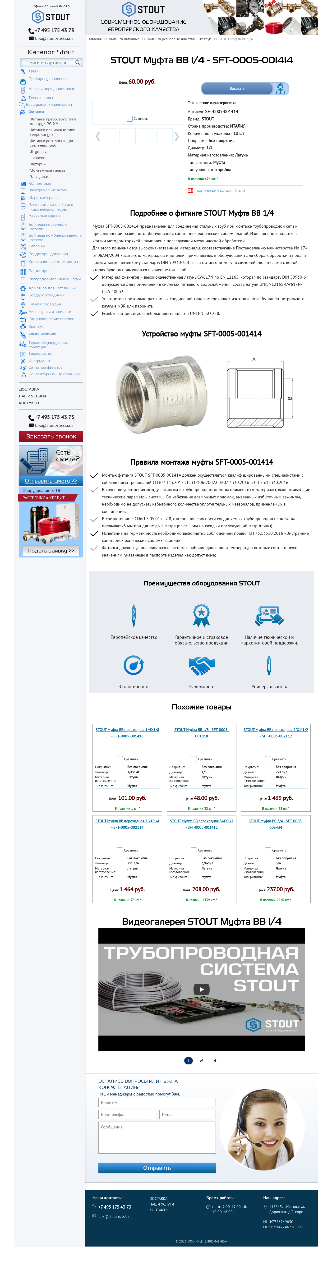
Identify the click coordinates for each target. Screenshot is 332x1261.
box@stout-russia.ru (54, 38)
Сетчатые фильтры (46, 367)
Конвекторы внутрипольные (54, 374)
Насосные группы (44, 215)
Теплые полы (40, 98)
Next (176, 136)
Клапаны (36, 246)
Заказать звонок (51, 437)
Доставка (29, 389)
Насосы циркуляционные (51, 89)
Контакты (29, 403)
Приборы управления (48, 79)
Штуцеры (38, 152)
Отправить (157, 1168)
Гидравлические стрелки (51, 319)
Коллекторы (39, 183)
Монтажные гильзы (48, 170)
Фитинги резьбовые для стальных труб (52, 143)
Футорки (38, 164)
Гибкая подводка (44, 304)
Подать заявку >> (51, 550)
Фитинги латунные (124, 39)
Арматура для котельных (52, 288)
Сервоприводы (42, 333)
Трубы (34, 71)
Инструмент (39, 361)
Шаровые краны (43, 198)
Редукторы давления (48, 254)
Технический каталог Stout (220, 190)
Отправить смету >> (51, 480)
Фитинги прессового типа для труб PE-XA (53, 121)
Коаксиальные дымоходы (53, 262)
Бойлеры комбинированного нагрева (55, 238)
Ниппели (37, 158)
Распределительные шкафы (54, 279)
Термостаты (39, 353)
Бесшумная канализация (49, 104)
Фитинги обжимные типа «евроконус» (52, 132)
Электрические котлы (48, 190)
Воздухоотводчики (46, 295)
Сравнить (141, 118)
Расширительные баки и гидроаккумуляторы (50, 207)
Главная (95, 39)
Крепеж (35, 326)
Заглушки (39, 177)
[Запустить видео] (202, 989)
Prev (98, 136)
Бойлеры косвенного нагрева (48, 227)
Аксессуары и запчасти (49, 312)
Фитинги (36, 112)
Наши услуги (32, 396)
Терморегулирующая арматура (48, 345)
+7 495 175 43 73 (54, 30)
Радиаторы (38, 271)
